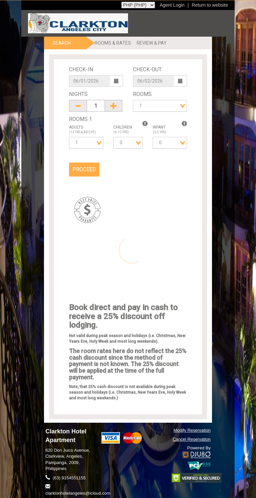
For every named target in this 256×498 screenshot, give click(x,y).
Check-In (81, 69)
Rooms (142, 94)
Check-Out (147, 69)
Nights (78, 94)
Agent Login (172, 5)
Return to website (210, 5)
